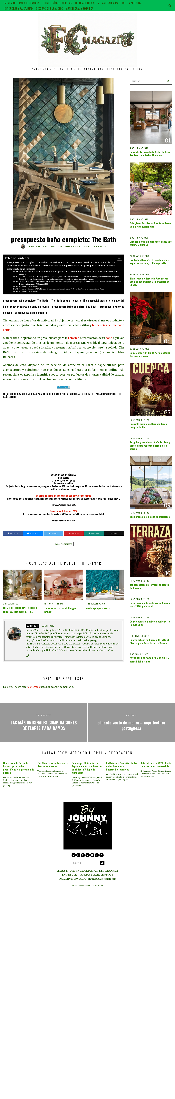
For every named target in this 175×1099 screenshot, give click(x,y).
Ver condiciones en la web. (29, 286)
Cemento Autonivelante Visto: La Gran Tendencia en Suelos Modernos (150, 153)
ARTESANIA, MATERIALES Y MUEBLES (121, 3)
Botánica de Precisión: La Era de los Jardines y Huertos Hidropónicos (121, 766)
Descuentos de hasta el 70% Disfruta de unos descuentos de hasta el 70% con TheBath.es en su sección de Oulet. (61, 289)
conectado (34, 686)
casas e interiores (63, 544)
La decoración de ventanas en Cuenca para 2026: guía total (150, 604)
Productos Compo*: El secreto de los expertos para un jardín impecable (149, 261)
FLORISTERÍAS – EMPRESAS (57, 3)
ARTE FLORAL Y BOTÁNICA (79, 8)
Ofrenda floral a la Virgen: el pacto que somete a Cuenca (151, 243)
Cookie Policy (97, 885)
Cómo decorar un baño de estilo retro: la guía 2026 (150, 623)
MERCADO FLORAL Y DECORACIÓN (22, 3)
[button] (168, 81)
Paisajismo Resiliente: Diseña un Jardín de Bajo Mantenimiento (150, 224)
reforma (73, 338)
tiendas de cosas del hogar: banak (60, 610)
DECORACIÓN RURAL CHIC (49, 8)
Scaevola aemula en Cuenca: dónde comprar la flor (148, 425)
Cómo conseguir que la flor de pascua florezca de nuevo (150, 354)
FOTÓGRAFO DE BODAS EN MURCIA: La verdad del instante (149, 659)
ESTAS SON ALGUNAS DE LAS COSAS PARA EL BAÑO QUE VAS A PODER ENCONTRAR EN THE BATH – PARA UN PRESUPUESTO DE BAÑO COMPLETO (68, 273)
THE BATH (64, 387)
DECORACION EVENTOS (87, 3)
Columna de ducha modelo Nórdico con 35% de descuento (63, 495)
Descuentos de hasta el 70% (63, 511)
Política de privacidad (81, 885)
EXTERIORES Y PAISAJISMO (19, 8)
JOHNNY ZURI (34, 246)
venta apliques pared (98, 608)
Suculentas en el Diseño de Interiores (150, 516)
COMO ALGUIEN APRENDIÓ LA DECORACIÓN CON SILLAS (20, 610)
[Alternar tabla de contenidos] (118, 258)
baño (109, 338)
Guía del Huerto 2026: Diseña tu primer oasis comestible (156, 764)
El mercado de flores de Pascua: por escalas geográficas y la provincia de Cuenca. (150, 282)
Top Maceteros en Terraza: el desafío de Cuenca (149, 586)
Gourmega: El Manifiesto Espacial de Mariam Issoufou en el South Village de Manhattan (87, 768)
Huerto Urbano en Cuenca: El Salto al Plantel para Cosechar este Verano (149, 641)
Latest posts (48, 626)
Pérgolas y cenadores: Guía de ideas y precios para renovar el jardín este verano (150, 445)
